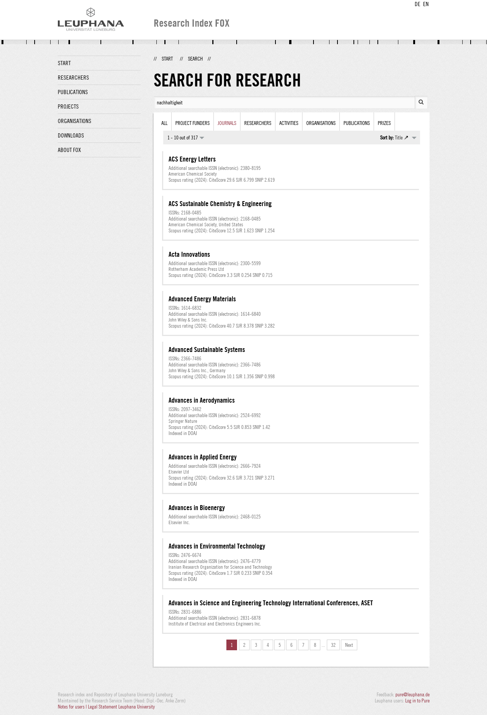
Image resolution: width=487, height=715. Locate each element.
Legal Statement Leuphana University (121, 707)
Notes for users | (73, 707)
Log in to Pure (417, 700)
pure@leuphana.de (412, 694)
